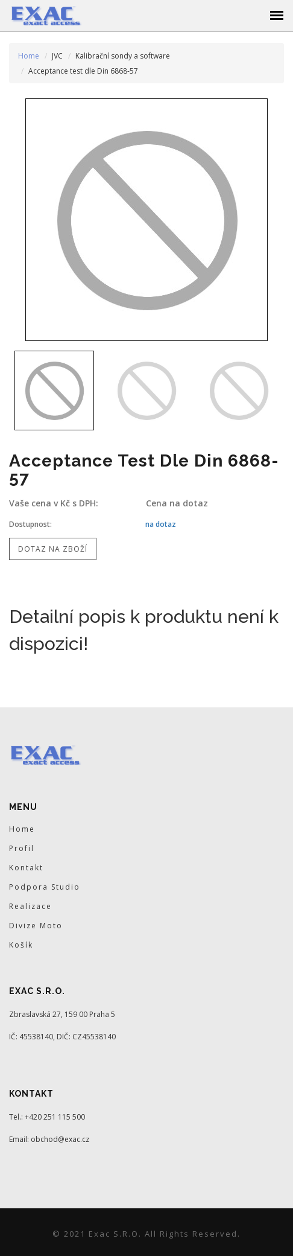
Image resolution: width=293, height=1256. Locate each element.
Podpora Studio (44, 887)
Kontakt (26, 867)
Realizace (30, 906)
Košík (21, 945)
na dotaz (160, 524)
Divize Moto (36, 925)
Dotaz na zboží (52, 549)
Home (28, 56)
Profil (21, 848)
